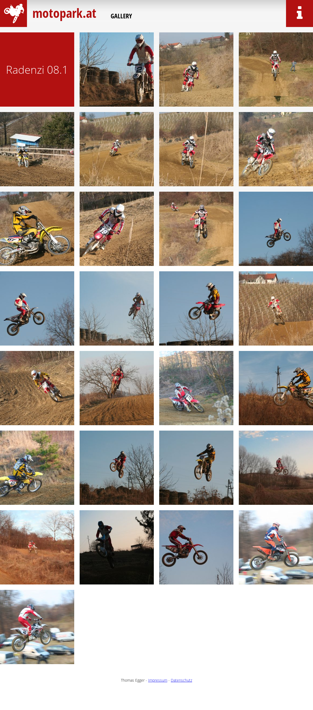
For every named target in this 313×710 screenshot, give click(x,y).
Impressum (157, 680)
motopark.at (63, 13)
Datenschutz (181, 680)
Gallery (121, 15)
